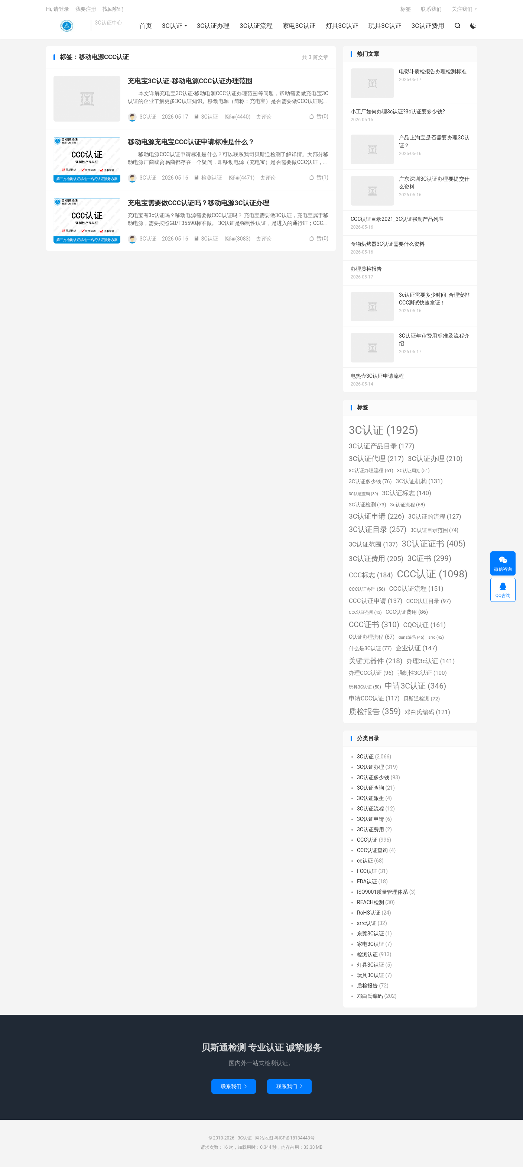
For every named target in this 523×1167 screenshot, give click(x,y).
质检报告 (367, 987)
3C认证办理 (213, 26)
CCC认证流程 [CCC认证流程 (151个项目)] (416, 590)
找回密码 (113, 10)
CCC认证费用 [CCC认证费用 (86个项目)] (407, 613)
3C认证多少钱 (373, 778)
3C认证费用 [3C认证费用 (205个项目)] (376, 560)
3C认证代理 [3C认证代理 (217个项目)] (376, 460)
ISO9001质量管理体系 (382, 893)
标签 (405, 10)
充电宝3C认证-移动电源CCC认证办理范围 (190, 82)
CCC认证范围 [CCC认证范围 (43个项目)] (365, 614)
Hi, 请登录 (57, 10)
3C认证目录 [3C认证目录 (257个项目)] (377, 531)
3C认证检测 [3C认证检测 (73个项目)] (367, 506)
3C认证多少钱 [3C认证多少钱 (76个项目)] (370, 483)
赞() (318, 118)
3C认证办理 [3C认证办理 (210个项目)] (435, 460)
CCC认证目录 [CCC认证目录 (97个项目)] (428, 602)
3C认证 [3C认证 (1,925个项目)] (383, 431)
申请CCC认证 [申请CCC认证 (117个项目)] (374, 699)
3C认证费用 (427, 26)
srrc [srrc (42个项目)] (436, 638)
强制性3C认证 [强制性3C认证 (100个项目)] (422, 674)
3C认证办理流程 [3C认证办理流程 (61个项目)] (371, 471)
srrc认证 (366, 924)
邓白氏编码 (370, 997)
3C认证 (66, 26)
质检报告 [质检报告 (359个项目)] (375, 713)
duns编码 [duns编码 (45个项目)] (412, 638)
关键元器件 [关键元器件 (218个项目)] (376, 662)
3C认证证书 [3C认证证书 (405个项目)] (433, 544)
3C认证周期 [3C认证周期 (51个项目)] (413, 471)
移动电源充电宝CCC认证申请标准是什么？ (191, 143)
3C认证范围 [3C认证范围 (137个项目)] (373, 545)
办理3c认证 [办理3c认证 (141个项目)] (430, 662)
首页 (145, 26)
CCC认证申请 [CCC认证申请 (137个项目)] (375, 602)
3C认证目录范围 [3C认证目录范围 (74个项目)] (434, 532)
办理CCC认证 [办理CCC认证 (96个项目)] (371, 674)
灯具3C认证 (341, 26)
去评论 (264, 118)
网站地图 (264, 1139)
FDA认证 (367, 883)
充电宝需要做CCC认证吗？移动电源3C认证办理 (198, 204)
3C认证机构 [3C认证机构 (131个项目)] (419, 482)
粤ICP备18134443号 (294, 1139)
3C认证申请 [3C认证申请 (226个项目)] (376, 517)
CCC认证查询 (372, 851)
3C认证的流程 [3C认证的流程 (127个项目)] (434, 517)
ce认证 (365, 862)
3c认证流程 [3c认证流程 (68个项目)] (407, 506)
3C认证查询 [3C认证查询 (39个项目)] (363, 495)
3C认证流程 (256, 26)
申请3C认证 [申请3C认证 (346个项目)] (415, 687)
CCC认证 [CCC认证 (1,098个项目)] (432, 575)
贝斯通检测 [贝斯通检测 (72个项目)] (421, 700)
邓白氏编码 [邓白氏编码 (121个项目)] (427, 713)
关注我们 (462, 10)
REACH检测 (370, 903)
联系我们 (431, 10)
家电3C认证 (299, 26)
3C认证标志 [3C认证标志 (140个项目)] (406, 494)
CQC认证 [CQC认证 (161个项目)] (424, 626)
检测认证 (208, 179)
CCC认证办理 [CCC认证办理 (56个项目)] (367, 590)
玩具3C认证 (385, 26)
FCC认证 (367, 872)
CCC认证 (367, 841)
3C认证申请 (370, 820)
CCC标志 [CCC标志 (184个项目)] (371, 576)
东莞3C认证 (370, 935)
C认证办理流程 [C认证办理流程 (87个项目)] (371, 638)
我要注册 (85, 10)
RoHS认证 (368, 914)
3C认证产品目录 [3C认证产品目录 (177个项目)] (382, 447)
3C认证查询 (370, 789)
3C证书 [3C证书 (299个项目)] (429, 559)
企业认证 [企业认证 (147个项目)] (417, 649)
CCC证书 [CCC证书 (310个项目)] (374, 625)
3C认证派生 (370, 799)
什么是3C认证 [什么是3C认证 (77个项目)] (370, 650)
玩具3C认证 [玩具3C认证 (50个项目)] (365, 688)
